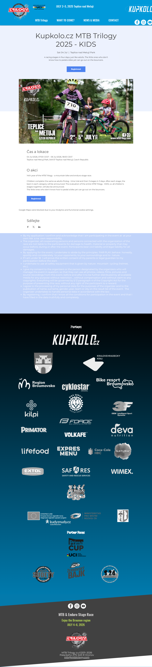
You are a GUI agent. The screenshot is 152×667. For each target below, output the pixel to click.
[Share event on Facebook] (28, 227)
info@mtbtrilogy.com (76, 657)
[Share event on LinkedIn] (39, 227)
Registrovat (76, 69)
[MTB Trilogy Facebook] (137, 22)
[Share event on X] (33, 227)
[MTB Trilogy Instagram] (143, 22)
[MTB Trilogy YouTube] (83, 606)
